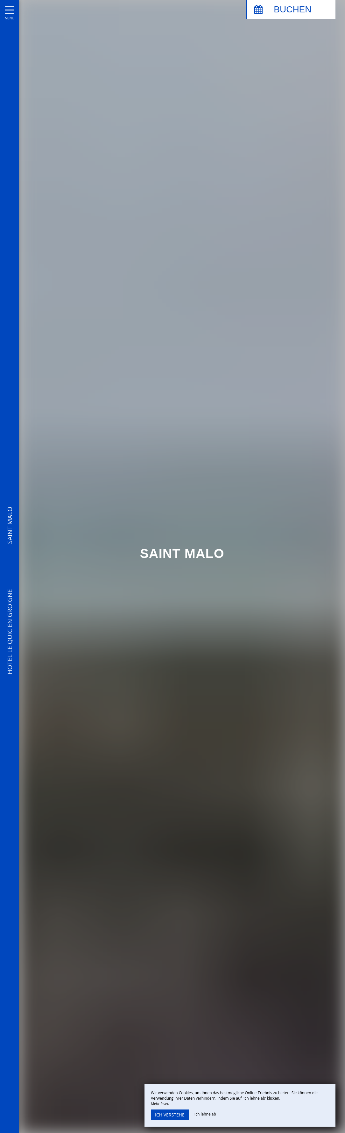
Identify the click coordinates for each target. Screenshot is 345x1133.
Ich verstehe (170, 1115)
